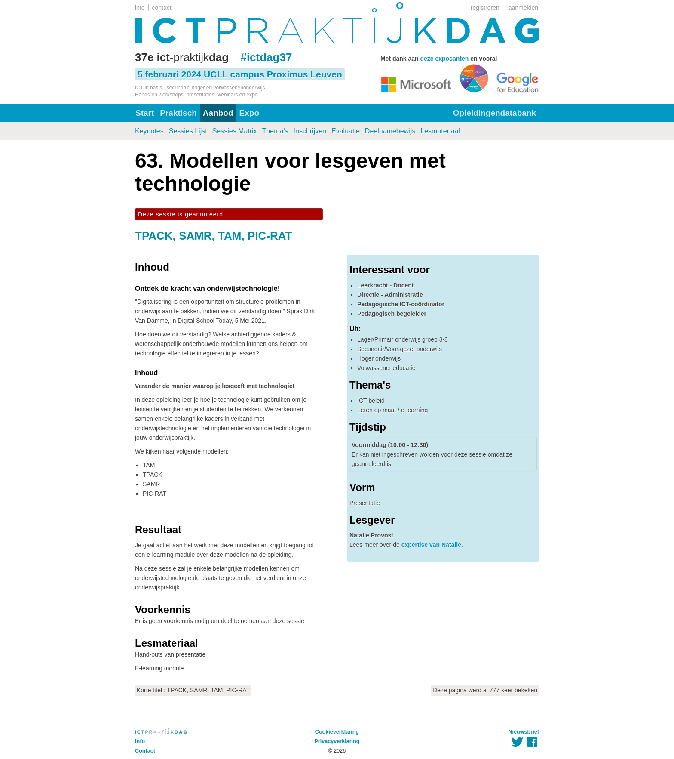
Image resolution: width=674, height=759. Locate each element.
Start (144, 112)
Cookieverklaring (337, 732)
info (140, 7)
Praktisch (178, 112)
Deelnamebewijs (390, 131)
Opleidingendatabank (494, 112)
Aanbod (218, 112)
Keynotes (149, 131)
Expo (249, 112)
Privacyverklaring (336, 741)
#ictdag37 (266, 57)
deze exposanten (444, 58)
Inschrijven (310, 131)
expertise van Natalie (431, 544)
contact (162, 7)
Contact (145, 751)
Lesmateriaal (440, 131)
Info (140, 741)
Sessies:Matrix (234, 131)
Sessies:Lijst (188, 131)
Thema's (275, 131)
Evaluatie (345, 131)
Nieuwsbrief (524, 732)
